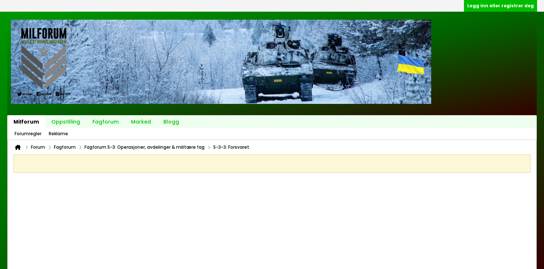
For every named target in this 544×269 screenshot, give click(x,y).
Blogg (171, 121)
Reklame (58, 133)
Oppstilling (65, 121)
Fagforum (105, 121)
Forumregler (28, 133)
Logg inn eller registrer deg (500, 6)
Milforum (26, 121)
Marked (141, 121)
